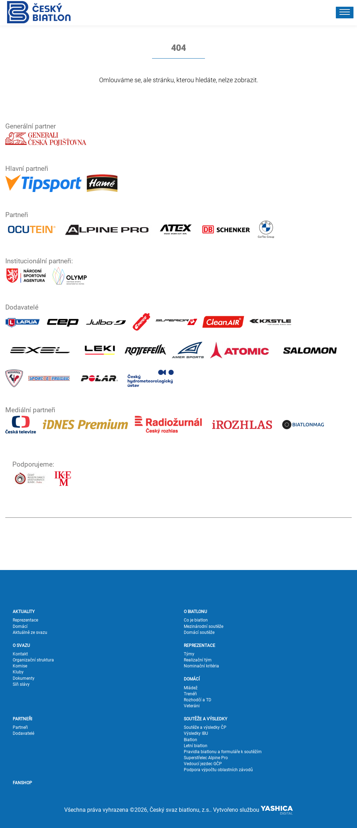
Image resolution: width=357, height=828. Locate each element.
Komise (20, 666)
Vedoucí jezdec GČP (203, 763)
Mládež (191, 687)
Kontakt (20, 654)
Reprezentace (25, 620)
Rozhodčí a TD (197, 699)
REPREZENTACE (199, 645)
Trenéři (190, 693)
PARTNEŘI (22, 718)
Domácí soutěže (199, 632)
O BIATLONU (195, 611)
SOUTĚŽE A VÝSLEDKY (205, 718)
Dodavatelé (23, 733)
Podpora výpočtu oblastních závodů (218, 769)
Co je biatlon (196, 620)
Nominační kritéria (201, 666)
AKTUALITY (24, 611)
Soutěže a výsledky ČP (205, 727)
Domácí (20, 626)
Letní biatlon (195, 745)
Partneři (20, 727)
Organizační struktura (33, 660)
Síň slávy (21, 684)
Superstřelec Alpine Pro (206, 757)
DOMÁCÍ (192, 679)
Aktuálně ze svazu (30, 632)
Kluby (18, 672)
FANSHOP (22, 782)
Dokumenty (24, 678)
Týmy (189, 654)
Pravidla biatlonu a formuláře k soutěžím (223, 751)
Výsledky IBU (196, 733)
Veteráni (192, 705)
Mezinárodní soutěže (203, 626)
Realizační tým (198, 660)
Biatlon (190, 739)
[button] (344, 12)
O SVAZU (21, 645)
